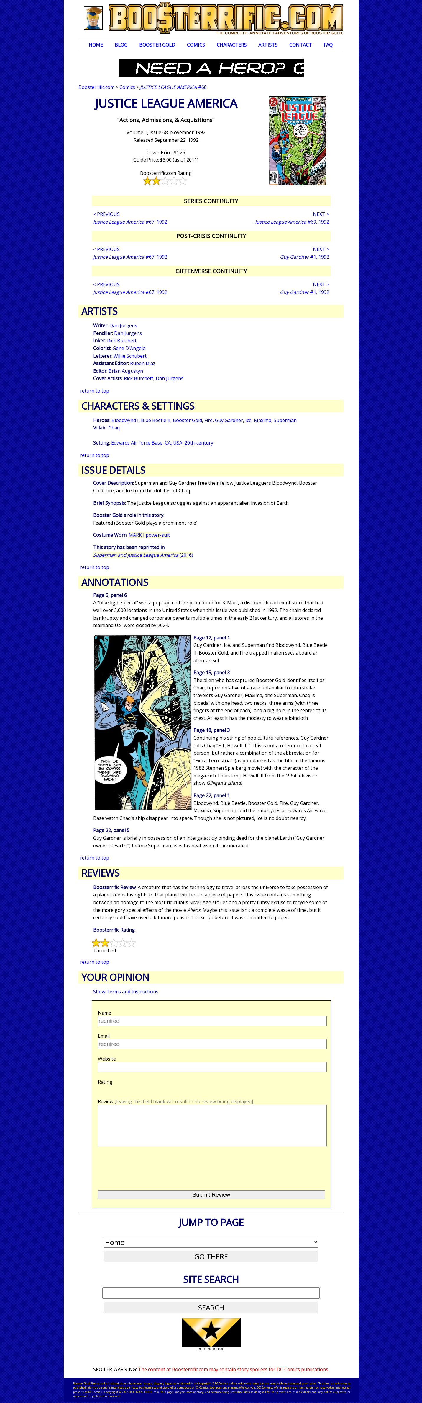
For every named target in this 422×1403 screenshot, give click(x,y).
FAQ (328, 45)
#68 (173, 87)
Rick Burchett (122, 340)
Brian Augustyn (126, 371)
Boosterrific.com (96, 87)
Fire (208, 420)
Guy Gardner (229, 420)
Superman (285, 420)
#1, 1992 (304, 257)
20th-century (199, 443)
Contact (300, 45)
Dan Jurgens (123, 325)
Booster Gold (157, 45)
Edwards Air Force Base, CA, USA (146, 443)
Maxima (262, 420)
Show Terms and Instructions (125, 991)
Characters (232, 45)
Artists (267, 45)
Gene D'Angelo (129, 348)
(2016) (143, 555)
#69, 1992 (292, 222)
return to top (94, 391)
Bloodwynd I (125, 420)
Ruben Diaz (142, 363)
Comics (196, 45)
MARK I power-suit (149, 535)
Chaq (114, 427)
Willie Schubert (130, 356)
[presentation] (143, 1165)
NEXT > (321, 214)
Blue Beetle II (155, 420)
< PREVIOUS (106, 214)
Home (96, 45)
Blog (121, 45)
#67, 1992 (130, 222)
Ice (248, 420)
